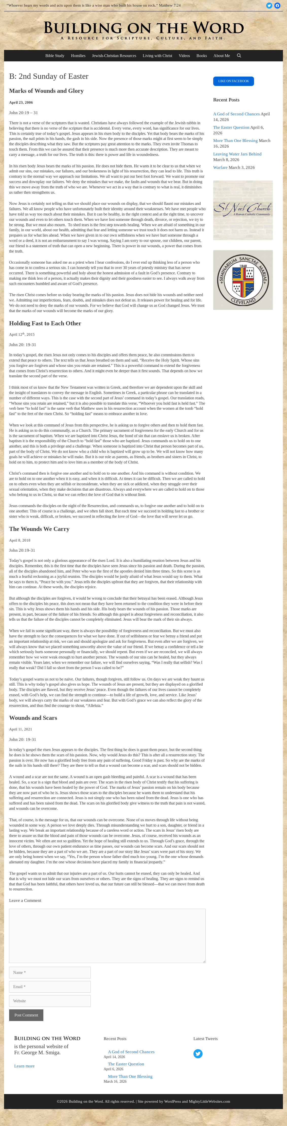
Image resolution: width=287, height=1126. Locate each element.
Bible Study (54, 55)
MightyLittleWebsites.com (209, 1101)
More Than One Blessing (235, 140)
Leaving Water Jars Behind (237, 154)
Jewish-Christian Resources (114, 55)
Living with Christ (157, 55)
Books (201, 55)
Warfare (220, 167)
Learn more (24, 1066)
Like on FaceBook (233, 81)
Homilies (78, 55)
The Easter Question (231, 127)
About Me (221, 55)
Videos (184, 55)
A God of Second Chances (236, 114)
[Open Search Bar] (239, 55)
